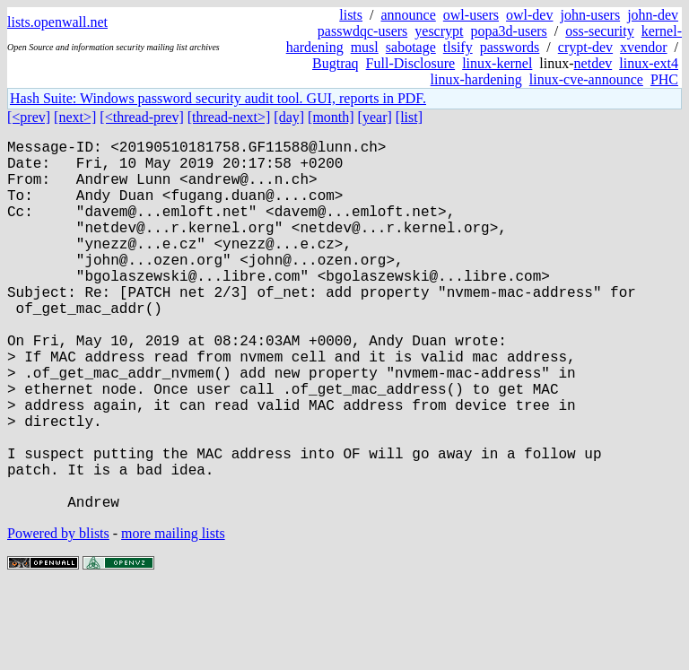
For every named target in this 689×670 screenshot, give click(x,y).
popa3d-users (508, 31)
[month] (331, 117)
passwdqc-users (362, 31)
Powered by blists (58, 615)
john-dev (652, 14)
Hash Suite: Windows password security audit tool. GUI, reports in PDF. (218, 98)
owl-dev (529, 14)
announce (408, 14)
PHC (664, 79)
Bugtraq (335, 63)
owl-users (471, 14)
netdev (593, 63)
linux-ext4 (648, 63)
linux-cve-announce (586, 79)
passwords (510, 47)
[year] (375, 117)
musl (365, 47)
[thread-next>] (229, 117)
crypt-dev (585, 47)
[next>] (75, 117)
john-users (590, 14)
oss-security (599, 31)
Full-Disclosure (411, 63)
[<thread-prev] (141, 117)
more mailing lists (173, 615)
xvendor (643, 47)
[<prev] (28, 117)
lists (350, 14)
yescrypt (438, 31)
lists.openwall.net (57, 22)
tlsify (458, 47)
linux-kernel (497, 63)
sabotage (411, 47)
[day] (289, 117)
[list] (409, 117)
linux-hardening (476, 79)
